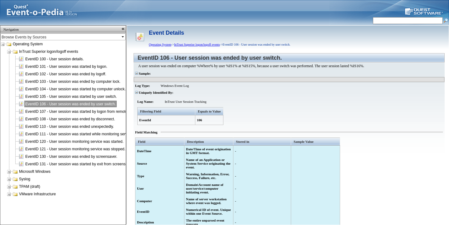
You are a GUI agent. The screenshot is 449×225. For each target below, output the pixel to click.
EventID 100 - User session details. (54, 59)
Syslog (24, 179)
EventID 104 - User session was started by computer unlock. (75, 89)
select (123, 36)
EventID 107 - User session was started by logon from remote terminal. (84, 111)
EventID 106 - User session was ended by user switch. (70, 104)
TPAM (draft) (29, 186)
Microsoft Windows (35, 171)
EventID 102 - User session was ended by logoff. (65, 74)
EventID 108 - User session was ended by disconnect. (70, 119)
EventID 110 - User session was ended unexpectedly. (69, 126)
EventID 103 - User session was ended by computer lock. (72, 81)
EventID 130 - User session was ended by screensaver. (71, 156)
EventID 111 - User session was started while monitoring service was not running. (93, 134)
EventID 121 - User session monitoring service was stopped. (75, 149)
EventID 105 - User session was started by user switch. (71, 96)
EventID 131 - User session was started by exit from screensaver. (79, 164)
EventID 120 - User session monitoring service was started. (74, 141)
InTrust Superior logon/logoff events (48, 51)
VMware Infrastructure (37, 194)
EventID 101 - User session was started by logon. (66, 66)
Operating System (28, 44)
